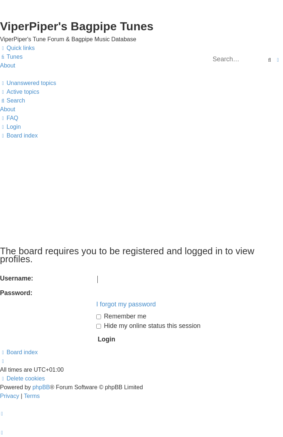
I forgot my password (126, 304)
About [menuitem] (7, 65)
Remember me (121, 316)
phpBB (41, 387)
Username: (16, 278)
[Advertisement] (141, 191)
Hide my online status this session (148, 325)
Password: (16, 293)
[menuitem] (11, 57)
